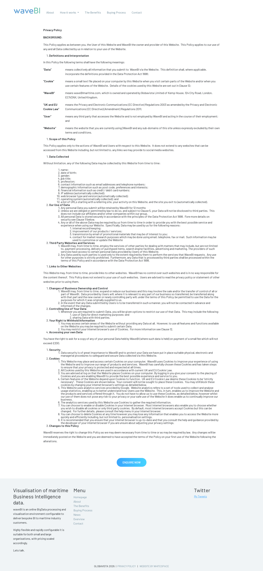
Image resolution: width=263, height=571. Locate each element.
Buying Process (116, 12)
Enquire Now (132, 462)
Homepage (80, 497)
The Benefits (93, 12)
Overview (79, 519)
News (77, 514)
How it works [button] (68, 12)
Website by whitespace (154, 566)
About (50, 12)
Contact (137, 12)
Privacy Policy (126, 566)
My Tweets (200, 496)
